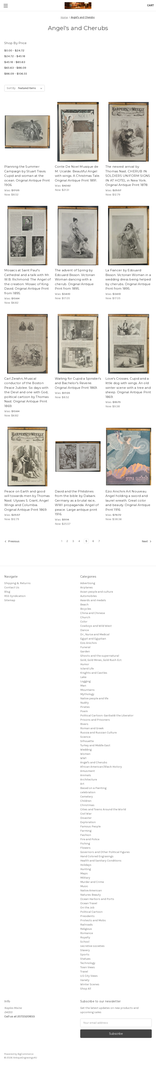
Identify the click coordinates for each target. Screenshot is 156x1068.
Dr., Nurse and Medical (94, 634)
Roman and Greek (92, 728)
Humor (84, 664)
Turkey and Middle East (95, 745)
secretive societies (92, 946)
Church (85, 617)
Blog (7, 591)
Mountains (87, 690)
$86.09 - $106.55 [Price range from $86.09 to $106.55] (15, 73)
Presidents (87, 916)
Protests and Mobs (93, 920)
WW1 (83, 758)
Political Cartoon (91, 912)
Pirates (85, 707)
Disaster (86, 818)
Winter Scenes (89, 984)
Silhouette (87, 741)
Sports (84, 954)
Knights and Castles (93, 673)
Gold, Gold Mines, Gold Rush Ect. (101, 660)
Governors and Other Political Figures (105, 852)
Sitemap (9, 600)
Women (85, 754)
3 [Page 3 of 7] (73, 541)
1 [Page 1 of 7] (61, 541)
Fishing (85, 843)
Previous (12, 541)
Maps (84, 873)
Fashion (85, 835)
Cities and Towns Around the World (103, 809)
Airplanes (86, 587)
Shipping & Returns (17, 583)
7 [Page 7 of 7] (99, 541)
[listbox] (30, 88)
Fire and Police (89, 839)
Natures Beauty (90, 894)
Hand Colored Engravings (97, 856)
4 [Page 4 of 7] (79, 541)
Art (82, 784)
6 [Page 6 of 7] (93, 541)
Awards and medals (93, 600)
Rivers (84, 724)
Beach (84, 604)
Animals (85, 775)
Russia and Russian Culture (98, 732)
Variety (84, 980)
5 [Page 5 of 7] (86, 541)
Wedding (86, 749)
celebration (87, 792)
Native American (91, 890)
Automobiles (88, 596)
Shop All (85, 988)
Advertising (87, 583)
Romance (86, 933)
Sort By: (11, 88)
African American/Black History (101, 766)
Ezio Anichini (88, 643)
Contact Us (11, 587)
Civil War (86, 813)
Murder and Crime (92, 882)
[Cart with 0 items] (150, 5)
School (84, 941)
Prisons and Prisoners (95, 719)
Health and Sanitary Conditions (100, 860)
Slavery (85, 950)
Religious (86, 929)
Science (85, 737)
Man (83, 685)
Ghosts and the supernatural (99, 655)
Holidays (85, 865)
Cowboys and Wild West (96, 626)
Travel (84, 971)
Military (85, 877)
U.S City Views (89, 976)
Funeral (85, 647)
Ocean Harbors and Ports (97, 899)
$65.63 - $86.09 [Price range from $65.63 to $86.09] (15, 68)
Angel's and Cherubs (93, 762)
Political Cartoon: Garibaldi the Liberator (106, 715)
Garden (85, 651)
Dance (84, 630)
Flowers (85, 848)
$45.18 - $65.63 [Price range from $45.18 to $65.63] (14, 62)
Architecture (88, 779)
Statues (85, 958)
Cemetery (86, 796)
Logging (85, 681)
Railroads (86, 924)
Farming (85, 830)
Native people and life (94, 698)
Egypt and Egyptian (93, 638)
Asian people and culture (96, 591)
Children (85, 801)
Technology (87, 963)
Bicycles (85, 609)
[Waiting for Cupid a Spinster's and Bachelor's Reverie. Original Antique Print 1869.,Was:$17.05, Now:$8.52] (78, 344)
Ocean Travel (88, 903)
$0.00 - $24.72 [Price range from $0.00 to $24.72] (14, 50)
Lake (83, 677)
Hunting (85, 869)
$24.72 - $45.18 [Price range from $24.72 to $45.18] (14, 56)
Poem (84, 711)
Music (84, 886)
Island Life (87, 668)
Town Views (87, 967)
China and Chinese (92, 613)
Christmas (87, 805)
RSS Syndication (15, 596)
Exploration (88, 822)
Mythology (87, 694)
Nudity (84, 702)
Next (147, 541)
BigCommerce (26, 1054)
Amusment (87, 771)
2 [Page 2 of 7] (67, 541)
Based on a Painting (93, 788)
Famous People (90, 826)
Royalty (85, 937)
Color (83, 621)
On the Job (87, 907)
